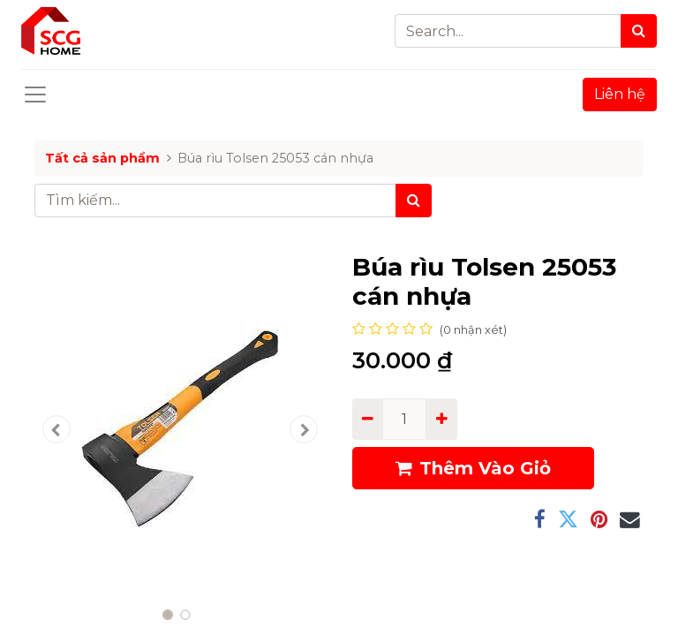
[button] (56, 429)
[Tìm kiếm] (414, 200)
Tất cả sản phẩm (102, 158)
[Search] (639, 31)
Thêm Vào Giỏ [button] (473, 468)
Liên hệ (619, 94)
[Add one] (441, 418)
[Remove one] (367, 418)
